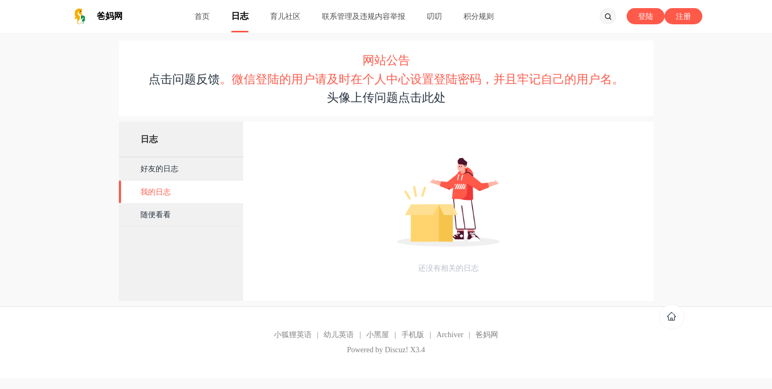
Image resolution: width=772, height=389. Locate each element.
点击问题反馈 (184, 79)
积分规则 (479, 16)
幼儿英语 (339, 335)
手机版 (412, 335)
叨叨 (434, 16)
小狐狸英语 (293, 335)
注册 (683, 16)
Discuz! (396, 350)
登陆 (645, 16)
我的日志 (155, 191)
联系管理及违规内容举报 (363, 16)
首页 (202, 16)
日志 (240, 16)
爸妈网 (486, 335)
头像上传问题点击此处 (386, 97)
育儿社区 (285, 16)
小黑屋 (377, 335)
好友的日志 (159, 168)
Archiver (450, 335)
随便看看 (155, 214)
